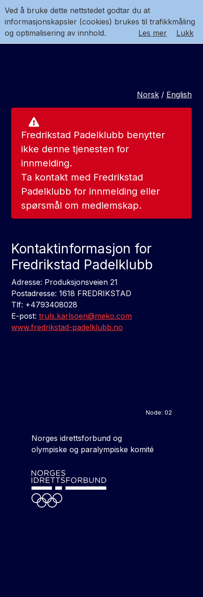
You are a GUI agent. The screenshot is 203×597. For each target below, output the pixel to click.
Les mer (152, 33)
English (179, 94)
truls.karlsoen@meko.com (85, 316)
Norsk (148, 94)
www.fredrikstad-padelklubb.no (67, 327)
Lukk (185, 33)
